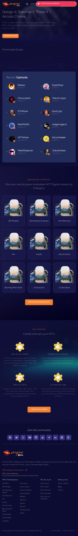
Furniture (23, 483)
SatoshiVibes (59, 151)
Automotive (7, 505)
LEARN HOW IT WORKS (39, 409)
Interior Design (26, 490)
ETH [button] (33, 4)
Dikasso (21, 85)
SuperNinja (57, 85)
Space (22, 503)
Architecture (7, 496)
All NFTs (5, 483)
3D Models (6, 487)
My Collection (46, 490)
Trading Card (25, 510)
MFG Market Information (14, 470)
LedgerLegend (59, 125)
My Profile (45, 487)
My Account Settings (45, 498)
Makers (22, 497)
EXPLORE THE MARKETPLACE (39, 302)
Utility (22, 513)
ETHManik (23, 111)
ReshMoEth (23, 125)
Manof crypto (59, 98)
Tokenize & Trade (10, 36)
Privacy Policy (56, 531)
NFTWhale (23, 138)
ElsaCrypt (57, 111)
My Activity (45, 483)
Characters (6, 514)
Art (3, 499)
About (60, 490)
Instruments (25, 487)
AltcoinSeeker (59, 138)
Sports (22, 506)
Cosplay (5, 521)
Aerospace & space (7, 491)
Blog (60, 487)
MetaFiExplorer (25, 151)
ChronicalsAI (24, 98)
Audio (4, 502)
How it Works (63, 483)
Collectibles (6, 518)
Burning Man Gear (7, 510)
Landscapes (25, 493)
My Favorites (46, 493)
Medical (23, 500)
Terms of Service (69, 531)
